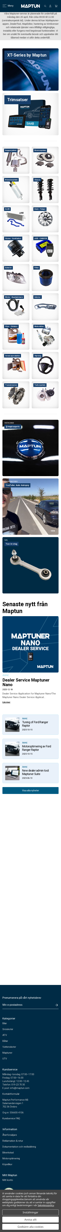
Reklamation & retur (12, 1140)
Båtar (5, 1041)
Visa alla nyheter (30, 790)
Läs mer (6, 702)
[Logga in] (50, 6)
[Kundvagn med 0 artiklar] (56, 6)
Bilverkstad (8, 1152)
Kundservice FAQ (11, 1118)
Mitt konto (7, 1180)
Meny (6, 5)
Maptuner (7, 1052)
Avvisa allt (30, 1219)
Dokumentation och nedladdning (19, 1146)
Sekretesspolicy (46, 1205)
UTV (4, 1058)
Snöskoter (7, 1029)
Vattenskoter (9, 1046)
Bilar (4, 1023)
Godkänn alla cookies (30, 1227)
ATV (4, 1035)
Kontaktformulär (11, 1093)
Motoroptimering (11, 1158)
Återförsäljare (9, 1134)
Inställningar (30, 1212)
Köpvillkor (7, 1164)
